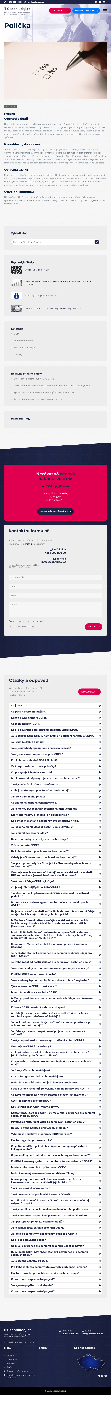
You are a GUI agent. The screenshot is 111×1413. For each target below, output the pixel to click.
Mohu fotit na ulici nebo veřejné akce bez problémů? (45, 1092)
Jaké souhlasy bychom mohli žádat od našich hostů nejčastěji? (52, 987)
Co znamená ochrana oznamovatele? (35, 805)
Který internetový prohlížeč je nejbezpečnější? (41, 817)
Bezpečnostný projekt (25, 347)
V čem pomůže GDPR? (25, 848)
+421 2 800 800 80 (14, 2)
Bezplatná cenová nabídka (54, 517)
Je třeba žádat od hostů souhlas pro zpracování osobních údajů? (53, 968)
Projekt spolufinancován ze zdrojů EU (21, 1394)
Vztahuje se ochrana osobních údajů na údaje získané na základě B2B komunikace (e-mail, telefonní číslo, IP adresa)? (53, 878)
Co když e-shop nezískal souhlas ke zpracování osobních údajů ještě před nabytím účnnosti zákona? (51, 1063)
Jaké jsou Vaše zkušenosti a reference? (36, 786)
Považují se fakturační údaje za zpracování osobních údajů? (49, 1132)
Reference (12, 1377)
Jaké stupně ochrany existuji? (30, 1278)
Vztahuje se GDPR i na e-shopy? (31, 1055)
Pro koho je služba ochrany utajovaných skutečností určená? (50, 1284)
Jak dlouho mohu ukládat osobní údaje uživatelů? (43, 830)
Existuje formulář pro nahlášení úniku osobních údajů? (46, 1290)
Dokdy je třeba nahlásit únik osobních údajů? (40, 1139)
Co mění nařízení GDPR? (26, 721)
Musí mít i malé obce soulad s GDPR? (35, 1000)
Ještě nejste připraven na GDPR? (42, 295)
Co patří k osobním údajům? (29, 709)
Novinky (18, 354)
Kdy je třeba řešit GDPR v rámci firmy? (36, 1117)
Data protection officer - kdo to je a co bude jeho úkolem (54, 308)
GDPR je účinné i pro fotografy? (31, 1111)
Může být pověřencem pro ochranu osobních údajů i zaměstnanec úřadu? (45, 1008)
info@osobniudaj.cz (35, 2)
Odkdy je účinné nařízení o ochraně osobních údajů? (45, 861)
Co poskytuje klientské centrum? (32, 774)
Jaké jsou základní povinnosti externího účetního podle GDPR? (51, 1225)
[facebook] (100, 2)
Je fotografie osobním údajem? (31, 1080)
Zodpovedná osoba (23, 340)
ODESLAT (92, 624)
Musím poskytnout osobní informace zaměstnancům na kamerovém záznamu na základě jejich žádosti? (47, 1196)
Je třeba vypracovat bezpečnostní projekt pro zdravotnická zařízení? (49, 1042)
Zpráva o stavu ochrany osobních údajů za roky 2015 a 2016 (44, 392)
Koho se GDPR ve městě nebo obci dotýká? (39, 1015)
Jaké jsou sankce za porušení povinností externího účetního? (50, 1232)
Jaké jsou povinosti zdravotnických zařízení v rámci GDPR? (49, 1049)
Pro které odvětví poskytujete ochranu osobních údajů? (47, 780)
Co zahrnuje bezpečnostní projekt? (33, 1297)
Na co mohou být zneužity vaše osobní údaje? (40, 842)
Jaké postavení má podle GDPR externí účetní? (41, 1210)
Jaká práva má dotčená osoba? (31, 1204)
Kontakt (11, 1381)
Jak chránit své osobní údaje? (30, 836)
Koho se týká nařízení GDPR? (30, 715)
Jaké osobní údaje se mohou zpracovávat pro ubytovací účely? (52, 975)
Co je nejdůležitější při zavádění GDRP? (36, 891)
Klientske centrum (84, 11)
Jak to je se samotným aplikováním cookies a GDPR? (45, 1250)
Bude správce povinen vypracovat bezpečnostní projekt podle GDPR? (51, 909)
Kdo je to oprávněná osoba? (29, 1256)
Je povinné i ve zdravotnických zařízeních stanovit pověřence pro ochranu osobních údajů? (51, 1032)
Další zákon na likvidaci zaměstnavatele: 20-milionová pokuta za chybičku (52, 385)
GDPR (17, 333)
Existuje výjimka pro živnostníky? (33, 1151)
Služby (10, 1374)
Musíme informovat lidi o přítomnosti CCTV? (40, 1182)
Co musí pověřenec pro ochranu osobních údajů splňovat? (49, 1263)
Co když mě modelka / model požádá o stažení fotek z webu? (50, 1105)
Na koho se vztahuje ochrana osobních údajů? (41, 854)
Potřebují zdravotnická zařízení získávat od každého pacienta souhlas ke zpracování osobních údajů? (51, 1023)
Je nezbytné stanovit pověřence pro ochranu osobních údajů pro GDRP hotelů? (53, 961)
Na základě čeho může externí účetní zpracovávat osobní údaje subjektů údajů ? (52, 1218)
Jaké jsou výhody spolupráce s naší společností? (42, 749)
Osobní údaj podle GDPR (38, 269)
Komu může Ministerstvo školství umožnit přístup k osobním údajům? (50, 952)
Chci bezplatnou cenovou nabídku (27, 618)
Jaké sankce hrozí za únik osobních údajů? (38, 1244)
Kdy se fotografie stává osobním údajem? (38, 1086)
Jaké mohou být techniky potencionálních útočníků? (45, 811)
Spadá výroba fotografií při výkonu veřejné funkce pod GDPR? (51, 1098)
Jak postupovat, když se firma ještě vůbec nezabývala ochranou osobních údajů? (52, 869)
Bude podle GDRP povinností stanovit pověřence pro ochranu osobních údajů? (51, 1271)
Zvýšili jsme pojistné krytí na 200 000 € (34, 378)
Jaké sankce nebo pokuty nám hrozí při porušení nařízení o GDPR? (49, 735)
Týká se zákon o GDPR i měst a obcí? (35, 993)
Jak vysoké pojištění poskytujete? (33, 1303)
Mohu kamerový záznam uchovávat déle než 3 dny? (44, 1188)
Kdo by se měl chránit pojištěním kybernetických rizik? (46, 823)
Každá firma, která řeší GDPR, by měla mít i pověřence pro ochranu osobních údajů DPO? (49, 1125)
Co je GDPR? (19, 702)
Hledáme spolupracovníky (20, 1360)
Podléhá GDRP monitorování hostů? (34, 981)
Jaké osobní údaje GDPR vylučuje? (33, 885)
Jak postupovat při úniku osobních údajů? (38, 1238)
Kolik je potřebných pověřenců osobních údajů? (42, 792)
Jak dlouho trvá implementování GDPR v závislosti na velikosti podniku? (51, 900)
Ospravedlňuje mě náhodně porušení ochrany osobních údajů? (51, 1167)
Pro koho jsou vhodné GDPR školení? (35, 761)
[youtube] (105, 2)
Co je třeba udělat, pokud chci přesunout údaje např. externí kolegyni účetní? (50, 1159)
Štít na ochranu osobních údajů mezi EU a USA (38, 399)
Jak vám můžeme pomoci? (28, 743)
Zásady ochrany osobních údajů (22, 624)
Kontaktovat (58, 11)
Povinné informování (17, 1389)
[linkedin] (96, 2)
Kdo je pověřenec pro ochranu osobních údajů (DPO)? (46, 727)
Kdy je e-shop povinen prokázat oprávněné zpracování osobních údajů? (52, 1073)
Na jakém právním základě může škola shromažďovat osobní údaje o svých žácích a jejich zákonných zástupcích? (50, 918)
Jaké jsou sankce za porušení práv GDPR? (38, 755)
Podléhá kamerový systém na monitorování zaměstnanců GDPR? (48, 1175)
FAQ (9, 1385)
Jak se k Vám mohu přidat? (28, 799)
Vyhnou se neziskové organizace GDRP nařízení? (42, 1145)
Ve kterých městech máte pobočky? (34, 767)
